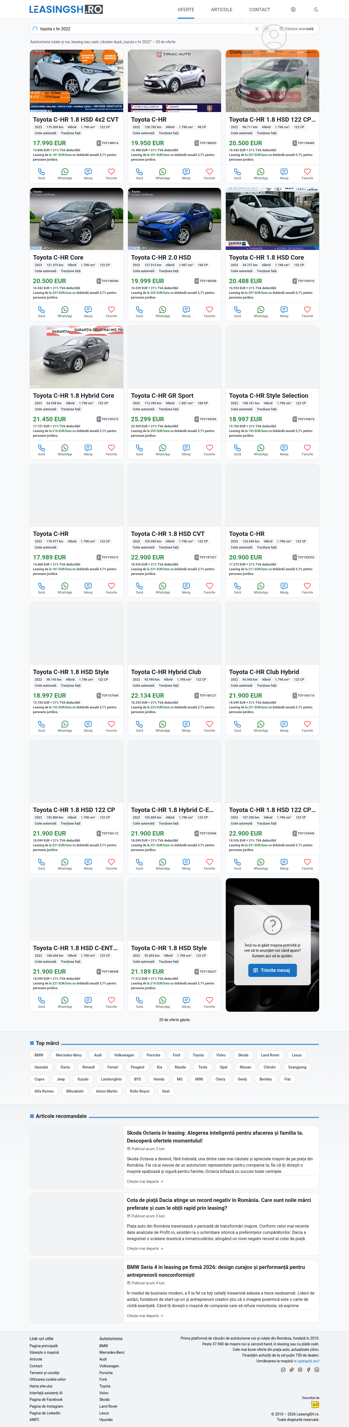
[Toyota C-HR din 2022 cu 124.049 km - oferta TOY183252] (272, 521)
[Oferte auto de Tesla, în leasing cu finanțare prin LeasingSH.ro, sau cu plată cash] (202, 1067)
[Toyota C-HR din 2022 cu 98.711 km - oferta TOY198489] (272, 107)
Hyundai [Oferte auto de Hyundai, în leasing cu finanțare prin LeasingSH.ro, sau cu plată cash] (106, 1420)
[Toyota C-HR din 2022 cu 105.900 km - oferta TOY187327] (174, 521)
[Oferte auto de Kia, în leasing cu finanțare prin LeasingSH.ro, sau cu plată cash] (159, 1067)
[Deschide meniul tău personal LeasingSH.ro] (293, 9)
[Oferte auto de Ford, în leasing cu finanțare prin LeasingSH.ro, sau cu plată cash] (176, 1055)
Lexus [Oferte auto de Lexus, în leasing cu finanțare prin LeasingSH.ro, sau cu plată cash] (104, 1413)
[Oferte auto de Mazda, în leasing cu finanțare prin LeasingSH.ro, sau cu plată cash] (180, 1067)
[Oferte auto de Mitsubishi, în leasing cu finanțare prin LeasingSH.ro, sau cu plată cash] (74, 1091)
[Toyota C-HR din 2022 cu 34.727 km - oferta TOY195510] (272, 245)
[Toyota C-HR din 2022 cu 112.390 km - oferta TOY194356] (174, 383)
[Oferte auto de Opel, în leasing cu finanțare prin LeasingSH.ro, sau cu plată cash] (223, 1067)
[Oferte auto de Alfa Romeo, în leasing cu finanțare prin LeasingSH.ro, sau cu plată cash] (44, 1091)
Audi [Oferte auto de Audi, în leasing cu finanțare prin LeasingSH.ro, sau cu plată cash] (103, 1359)
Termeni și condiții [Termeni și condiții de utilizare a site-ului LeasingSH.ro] (44, 1373)
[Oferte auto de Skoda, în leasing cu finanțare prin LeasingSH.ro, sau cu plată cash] (243, 1055)
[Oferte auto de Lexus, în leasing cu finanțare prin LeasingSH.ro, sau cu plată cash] (297, 1055)
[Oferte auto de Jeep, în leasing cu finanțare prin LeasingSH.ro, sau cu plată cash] (61, 1079)
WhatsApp (65, 173)
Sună (41, 173)
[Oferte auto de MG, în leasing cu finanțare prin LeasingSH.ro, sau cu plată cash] (180, 1079)
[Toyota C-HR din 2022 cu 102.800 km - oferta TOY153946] (174, 797)
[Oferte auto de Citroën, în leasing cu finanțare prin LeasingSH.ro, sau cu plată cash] (270, 1067)
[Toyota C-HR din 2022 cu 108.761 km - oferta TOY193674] (272, 383)
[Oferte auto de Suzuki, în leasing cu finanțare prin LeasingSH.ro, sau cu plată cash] (82, 1079)
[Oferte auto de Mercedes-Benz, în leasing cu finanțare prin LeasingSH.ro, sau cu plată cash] (69, 1055)
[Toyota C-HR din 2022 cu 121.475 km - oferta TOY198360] (76, 245)
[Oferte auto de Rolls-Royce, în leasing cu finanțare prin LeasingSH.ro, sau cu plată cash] (140, 1091)
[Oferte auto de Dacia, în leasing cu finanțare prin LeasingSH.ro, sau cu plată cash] (65, 1067)
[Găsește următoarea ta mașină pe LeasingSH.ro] (66, 9)
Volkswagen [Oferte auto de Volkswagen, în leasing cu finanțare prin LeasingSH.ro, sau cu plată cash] (109, 1366)
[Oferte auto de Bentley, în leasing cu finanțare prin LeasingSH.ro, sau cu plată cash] (266, 1079)
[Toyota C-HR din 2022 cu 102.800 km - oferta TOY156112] (76, 797)
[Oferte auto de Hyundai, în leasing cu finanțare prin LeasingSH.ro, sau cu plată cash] (41, 1067)
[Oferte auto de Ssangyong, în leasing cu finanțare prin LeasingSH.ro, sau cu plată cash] (297, 1067)
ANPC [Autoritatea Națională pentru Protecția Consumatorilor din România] (34, 1420)
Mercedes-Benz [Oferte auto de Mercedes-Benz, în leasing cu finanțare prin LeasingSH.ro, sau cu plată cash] (112, 1352)
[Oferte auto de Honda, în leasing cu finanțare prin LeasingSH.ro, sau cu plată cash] (159, 1079)
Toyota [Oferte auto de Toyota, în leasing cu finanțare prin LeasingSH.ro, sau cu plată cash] (104, 1386)
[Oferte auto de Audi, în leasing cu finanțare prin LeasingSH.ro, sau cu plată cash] (98, 1055)
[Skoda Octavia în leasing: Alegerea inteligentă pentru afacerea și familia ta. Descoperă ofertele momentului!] (174, 1157)
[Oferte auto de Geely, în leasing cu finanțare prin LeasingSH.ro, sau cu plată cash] (242, 1079)
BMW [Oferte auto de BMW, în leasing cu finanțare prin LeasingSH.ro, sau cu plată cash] (103, 1346)
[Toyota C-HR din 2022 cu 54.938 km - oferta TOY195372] (76, 383)
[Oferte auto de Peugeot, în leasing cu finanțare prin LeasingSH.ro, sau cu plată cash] (137, 1067)
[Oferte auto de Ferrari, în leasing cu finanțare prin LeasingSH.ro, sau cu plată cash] (113, 1067)
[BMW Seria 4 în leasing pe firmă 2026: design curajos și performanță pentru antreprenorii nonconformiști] (174, 1291)
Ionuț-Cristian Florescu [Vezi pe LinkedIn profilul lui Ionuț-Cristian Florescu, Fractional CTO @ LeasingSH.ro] (315, 1405)
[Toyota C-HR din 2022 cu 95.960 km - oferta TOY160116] (272, 659)
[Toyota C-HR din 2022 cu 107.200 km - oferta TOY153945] (272, 797)
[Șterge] (257, 28)
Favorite (111, 173)
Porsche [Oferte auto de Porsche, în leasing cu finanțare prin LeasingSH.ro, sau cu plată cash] (106, 1373)
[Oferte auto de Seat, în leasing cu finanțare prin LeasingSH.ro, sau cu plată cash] (165, 1091)
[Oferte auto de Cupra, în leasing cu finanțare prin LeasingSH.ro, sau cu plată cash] (39, 1079)
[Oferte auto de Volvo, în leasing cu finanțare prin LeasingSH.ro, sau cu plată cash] (220, 1055)
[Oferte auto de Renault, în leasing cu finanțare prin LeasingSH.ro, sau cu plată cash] (88, 1067)
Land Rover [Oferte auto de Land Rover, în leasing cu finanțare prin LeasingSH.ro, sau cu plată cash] (108, 1406)
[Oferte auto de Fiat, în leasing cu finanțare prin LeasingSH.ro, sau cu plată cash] (287, 1079)
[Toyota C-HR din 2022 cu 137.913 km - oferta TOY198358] (174, 245)
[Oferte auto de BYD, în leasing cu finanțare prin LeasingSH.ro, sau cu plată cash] (137, 1079)
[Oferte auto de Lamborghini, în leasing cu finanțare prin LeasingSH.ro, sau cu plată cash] (111, 1079)
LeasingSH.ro (307, 1414)
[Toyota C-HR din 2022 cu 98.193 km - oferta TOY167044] (76, 659)
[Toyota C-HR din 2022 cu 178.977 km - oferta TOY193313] (76, 521)
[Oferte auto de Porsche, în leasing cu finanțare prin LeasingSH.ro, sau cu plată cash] (153, 1055)
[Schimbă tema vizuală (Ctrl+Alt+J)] (316, 9)
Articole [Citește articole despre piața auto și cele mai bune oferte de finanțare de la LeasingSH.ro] (36, 1359)
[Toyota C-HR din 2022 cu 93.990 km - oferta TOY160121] (174, 659)
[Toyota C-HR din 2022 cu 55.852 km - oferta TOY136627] (174, 935)
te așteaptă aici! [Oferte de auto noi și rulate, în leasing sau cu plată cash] (306, 1361)
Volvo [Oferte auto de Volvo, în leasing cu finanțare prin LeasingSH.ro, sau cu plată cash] (104, 1393)
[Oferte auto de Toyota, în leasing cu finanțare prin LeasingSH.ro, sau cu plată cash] (198, 1055)
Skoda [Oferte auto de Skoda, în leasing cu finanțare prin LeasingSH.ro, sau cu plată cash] (104, 1399)
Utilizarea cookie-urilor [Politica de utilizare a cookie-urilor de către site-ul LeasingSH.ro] (48, 1379)
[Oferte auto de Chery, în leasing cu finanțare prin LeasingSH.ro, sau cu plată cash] (220, 1079)
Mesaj (88, 173)
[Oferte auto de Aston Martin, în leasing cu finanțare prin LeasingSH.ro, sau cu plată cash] (106, 1091)
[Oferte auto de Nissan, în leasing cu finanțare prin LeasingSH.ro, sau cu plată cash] (245, 1067)
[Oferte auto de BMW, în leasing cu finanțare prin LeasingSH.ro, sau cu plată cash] (39, 1055)
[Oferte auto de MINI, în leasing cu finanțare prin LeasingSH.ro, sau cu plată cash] (199, 1079)
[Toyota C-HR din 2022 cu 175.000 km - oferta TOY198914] (76, 107)
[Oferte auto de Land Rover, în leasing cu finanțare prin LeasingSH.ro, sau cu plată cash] (270, 1055)
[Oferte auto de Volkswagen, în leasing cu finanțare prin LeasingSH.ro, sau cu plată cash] (124, 1055)
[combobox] (151, 28)
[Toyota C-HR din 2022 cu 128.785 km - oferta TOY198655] (174, 107)
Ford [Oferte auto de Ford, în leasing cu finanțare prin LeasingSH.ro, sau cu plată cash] (103, 1379)
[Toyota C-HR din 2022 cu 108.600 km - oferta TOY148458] (76, 935)
